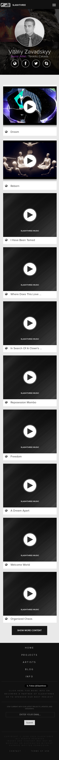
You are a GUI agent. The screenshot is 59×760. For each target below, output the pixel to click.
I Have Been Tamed (23, 240)
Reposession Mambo (23, 402)
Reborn (15, 186)
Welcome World (20, 564)
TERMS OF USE (40, 751)
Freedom (16, 456)
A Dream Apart (20, 510)
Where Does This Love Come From (32, 294)
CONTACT (15, 751)
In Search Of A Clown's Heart (29, 348)
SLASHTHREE (19, 5)
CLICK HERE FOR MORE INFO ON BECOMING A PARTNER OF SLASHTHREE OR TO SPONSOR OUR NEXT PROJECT (29, 694)
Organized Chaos (21, 619)
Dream (15, 132)
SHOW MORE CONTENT (29, 630)
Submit (29, 723)
